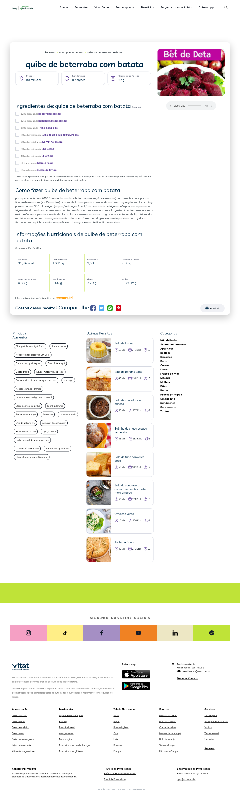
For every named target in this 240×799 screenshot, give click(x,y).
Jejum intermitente (21, 745)
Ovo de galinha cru (25, 423)
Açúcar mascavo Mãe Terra (50, 371)
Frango (117, 751)
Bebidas (165, 352)
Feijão (117, 721)
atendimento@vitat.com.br (196, 671)
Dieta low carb (19, 715)
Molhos (165, 382)
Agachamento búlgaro (71, 715)
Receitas (50, 52)
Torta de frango (167, 745)
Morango (68, 380)
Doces (164, 369)
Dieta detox (18, 733)
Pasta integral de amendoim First (32, 440)
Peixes (164, 390)
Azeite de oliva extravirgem (61, 134)
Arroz (116, 715)
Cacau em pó (22, 371)
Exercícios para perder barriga (74, 745)
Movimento (66, 709)
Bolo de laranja (167, 739)
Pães (163, 386)
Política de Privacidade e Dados (120, 773)
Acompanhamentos (71, 52)
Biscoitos (166, 357)
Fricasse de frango (168, 751)
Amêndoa (48, 414)
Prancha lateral (67, 727)
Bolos (164, 361)
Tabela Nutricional (125, 709)
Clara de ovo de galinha (28, 406)
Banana (118, 745)
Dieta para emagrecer (23, 739)
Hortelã (48, 155)
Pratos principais (171, 394)
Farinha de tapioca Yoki (57, 448)
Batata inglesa (121, 727)
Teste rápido (210, 715)
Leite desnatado (68, 414)
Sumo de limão (47, 170)
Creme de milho (167, 727)
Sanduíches (167, 403)
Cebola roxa (45, 162)
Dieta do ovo (18, 721)
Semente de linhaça (26, 414)
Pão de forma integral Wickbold (32, 457)
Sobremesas (168, 407)
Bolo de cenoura (167, 721)
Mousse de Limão (168, 715)
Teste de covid (211, 733)
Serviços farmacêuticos (216, 721)
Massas (165, 377)
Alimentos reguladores (23, 751)
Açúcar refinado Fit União (28, 388)
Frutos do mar (169, 373)
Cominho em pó (52, 141)
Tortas (164, 411)
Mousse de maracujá (170, 733)
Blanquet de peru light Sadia (30, 346)
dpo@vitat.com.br (186, 779)
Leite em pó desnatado (27, 448)
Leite (116, 739)
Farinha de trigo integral (28, 363)
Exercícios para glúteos (71, 751)
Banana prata (59, 346)
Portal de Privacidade (115, 779)
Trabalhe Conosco (187, 678)
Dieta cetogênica (20, 727)
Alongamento (66, 733)
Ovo (116, 733)
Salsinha (48, 148)
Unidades (209, 739)
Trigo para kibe (48, 127)
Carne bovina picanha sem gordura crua (36, 380)
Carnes (165, 365)
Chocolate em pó (56, 363)
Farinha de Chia (55, 406)
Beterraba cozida (49, 113)
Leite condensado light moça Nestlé (34, 397)
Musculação (65, 739)
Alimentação (20, 709)
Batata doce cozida (26, 431)
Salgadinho (167, 398)
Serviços (209, 709)
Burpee (62, 721)
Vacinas (208, 727)
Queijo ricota (49, 431)
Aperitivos (167, 348)
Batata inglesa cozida (52, 120)
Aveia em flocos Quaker (54, 423)
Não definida (168, 340)
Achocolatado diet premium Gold (33, 354)
